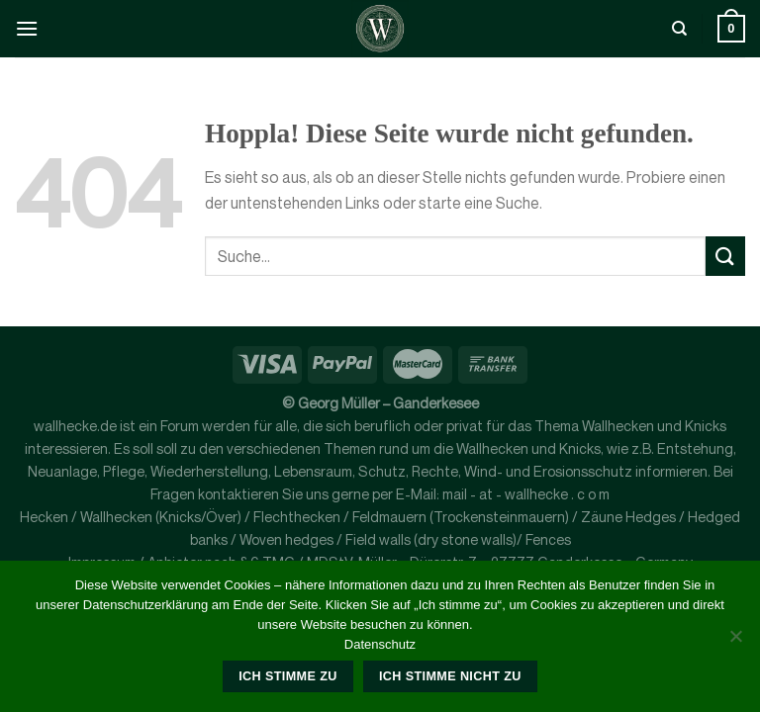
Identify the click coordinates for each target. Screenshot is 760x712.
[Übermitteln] (725, 255)
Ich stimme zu (287, 676)
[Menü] (27, 28)
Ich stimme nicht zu (450, 676)
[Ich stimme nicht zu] (735, 642)
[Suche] (679, 28)
